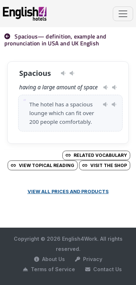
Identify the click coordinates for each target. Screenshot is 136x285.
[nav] (9, 36)
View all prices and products (68, 191)
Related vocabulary (96, 155)
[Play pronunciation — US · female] (63, 73)
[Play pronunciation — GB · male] (72, 73)
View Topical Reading (42, 165)
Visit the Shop (104, 165)
